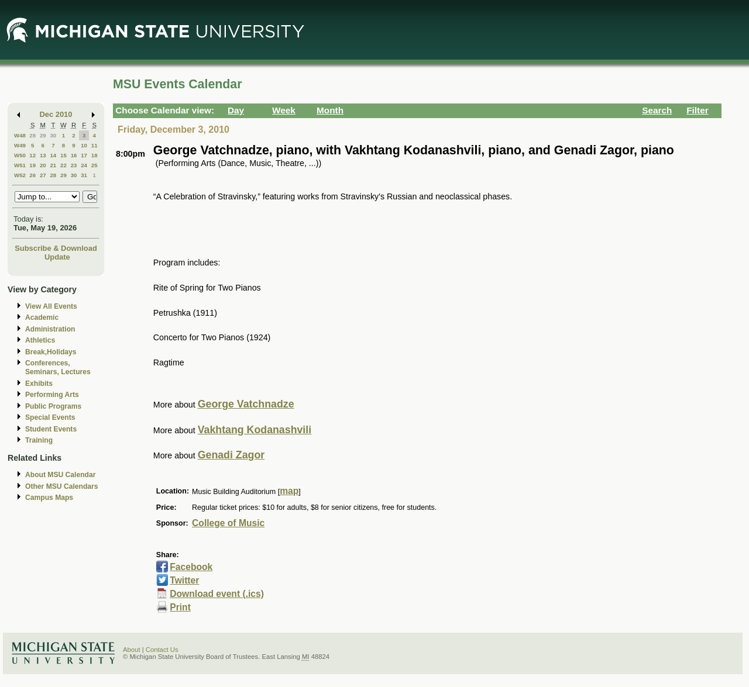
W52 (20, 175)
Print (180, 607)
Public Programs (53, 406)
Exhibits (39, 383)
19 (32, 165)
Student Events (51, 429)
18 (94, 155)
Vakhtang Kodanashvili (255, 430)
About (131, 649)
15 (63, 155)
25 (94, 165)
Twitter (184, 580)
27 (43, 175)
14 (53, 155)
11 (94, 145)
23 (74, 165)
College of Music (228, 523)
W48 (20, 135)
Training (39, 440)
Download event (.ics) (217, 594)
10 (84, 145)
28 (32, 135)
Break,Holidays (51, 352)
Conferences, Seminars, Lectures (58, 367)
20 (43, 165)
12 (32, 155)
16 (74, 155)
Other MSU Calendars (61, 486)
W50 (20, 155)
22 (63, 165)
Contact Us (162, 649)
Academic (42, 317)
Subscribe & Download (56, 248)
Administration (50, 329)
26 (32, 175)
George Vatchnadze (246, 404)
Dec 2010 (56, 114)
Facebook (191, 567)
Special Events (50, 417)
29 (43, 135)
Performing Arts (52, 395)
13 (43, 155)
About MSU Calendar (60, 475)
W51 (20, 165)
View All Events (51, 306)
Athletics (40, 340)
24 (84, 165)
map (289, 491)
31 (84, 175)
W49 (20, 145)
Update (57, 257)
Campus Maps (49, 497)
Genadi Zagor (231, 455)
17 (84, 155)
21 (53, 165)
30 (53, 135)
